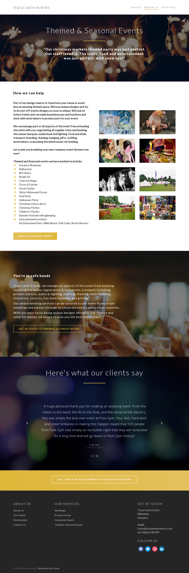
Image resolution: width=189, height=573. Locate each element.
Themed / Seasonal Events (69, 524)
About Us (136, 7)
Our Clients (19, 515)
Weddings (60, 510)
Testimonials (20, 519)
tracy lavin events (31, 7)
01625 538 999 (150, 532)
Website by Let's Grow (48, 568)
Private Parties (63, 515)
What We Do (151, 7)
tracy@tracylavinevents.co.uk (155, 528)
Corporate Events (64, 519)
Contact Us (19, 524)
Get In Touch (168, 7)
